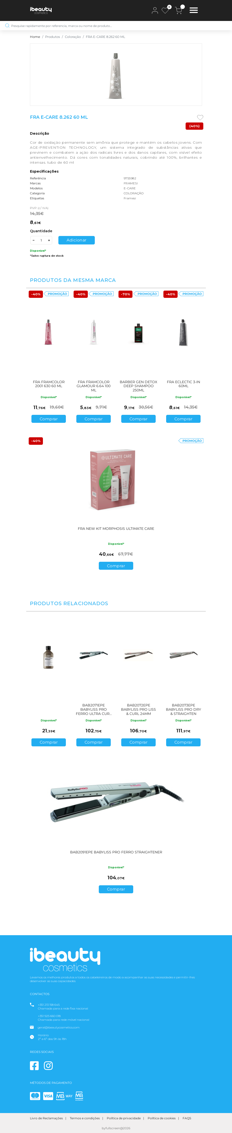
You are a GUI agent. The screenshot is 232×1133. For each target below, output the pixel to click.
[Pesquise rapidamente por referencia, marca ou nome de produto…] (116, 25)
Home (35, 37)
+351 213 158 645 (49, 1005)
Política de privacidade (124, 1118)
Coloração (73, 37)
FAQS (187, 1118)
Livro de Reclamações (46, 1118)
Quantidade (41, 231)
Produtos (52, 37)
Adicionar (77, 240)
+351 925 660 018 (49, 1016)
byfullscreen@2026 (116, 1128)
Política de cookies (162, 1118)
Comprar (49, 419)
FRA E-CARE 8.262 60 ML (105, 37)
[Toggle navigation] (193, 10)
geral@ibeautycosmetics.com (59, 1027)
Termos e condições (85, 1118)
